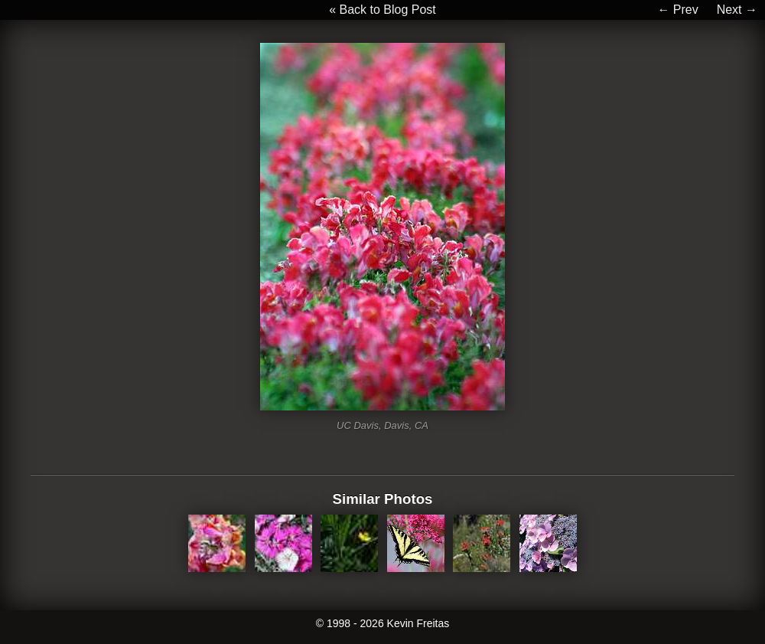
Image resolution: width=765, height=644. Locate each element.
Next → (737, 9)
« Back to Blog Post (382, 9)
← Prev (677, 9)
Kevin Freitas (418, 623)
